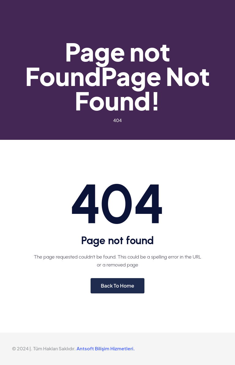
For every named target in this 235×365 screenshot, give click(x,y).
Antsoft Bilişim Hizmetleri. (105, 348)
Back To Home (117, 285)
